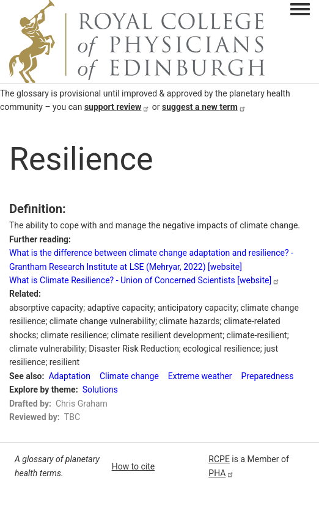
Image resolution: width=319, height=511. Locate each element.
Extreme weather (200, 376)
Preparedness (267, 376)
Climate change (129, 376)
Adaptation (69, 376)
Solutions (100, 389)
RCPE (219, 459)
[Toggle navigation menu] (300, 10)
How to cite (133, 466)
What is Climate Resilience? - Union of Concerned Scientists (144, 280)
